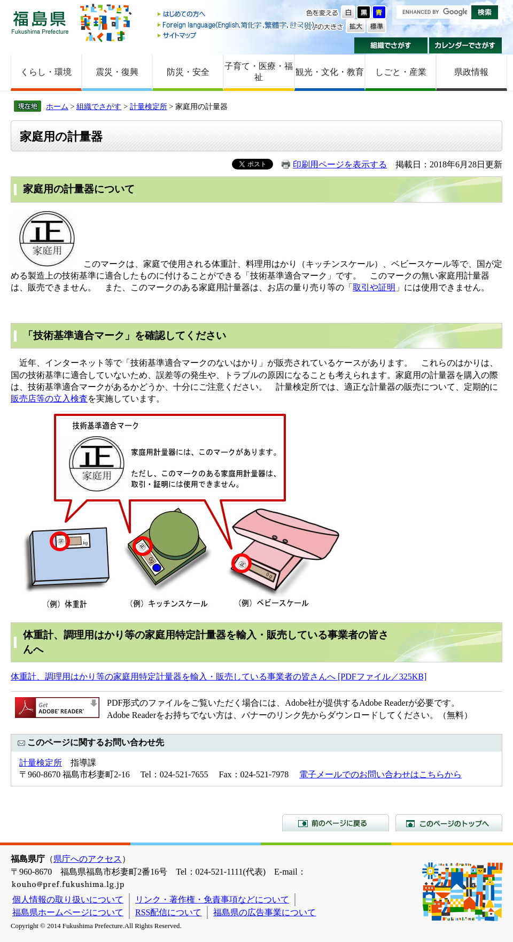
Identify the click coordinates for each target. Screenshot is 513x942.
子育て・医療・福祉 (258, 71)
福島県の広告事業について (264, 912)
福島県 (40, 22)
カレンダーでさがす (465, 45)
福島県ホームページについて (67, 912)
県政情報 (471, 71)
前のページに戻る (335, 822)
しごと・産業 (400, 71)
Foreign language (237, 25)
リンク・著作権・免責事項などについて (212, 899)
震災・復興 (117, 71)
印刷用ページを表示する (340, 164)
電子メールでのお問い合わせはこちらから (380, 774)
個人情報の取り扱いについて (67, 899)
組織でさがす (391, 45)
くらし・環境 (46, 71)
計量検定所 (148, 106)
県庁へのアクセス (87, 858)
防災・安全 (188, 71)
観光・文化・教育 (330, 71)
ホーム (57, 106)
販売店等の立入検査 (49, 398)
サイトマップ (237, 35)
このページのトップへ (448, 822)
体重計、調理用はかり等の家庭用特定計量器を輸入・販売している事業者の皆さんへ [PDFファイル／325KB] (218, 676)
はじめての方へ (237, 15)
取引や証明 (374, 287)
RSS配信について (168, 912)
